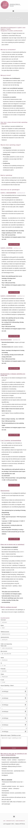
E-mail (2, 679)
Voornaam (3, 620)
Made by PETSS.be (20, 823)
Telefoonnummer (5, 631)
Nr (1, 663)
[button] (13, 11)
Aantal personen (5, 637)
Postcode (3, 668)
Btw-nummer (4, 651)
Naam (2, 625)
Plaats (2, 674)
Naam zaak (3, 645)
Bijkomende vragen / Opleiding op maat (11, 735)
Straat (2, 657)
